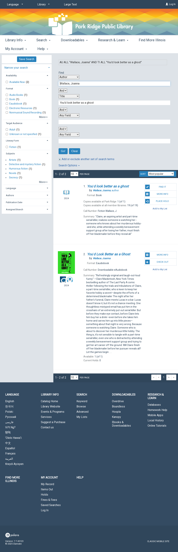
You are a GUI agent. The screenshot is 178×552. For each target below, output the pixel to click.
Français (10, 453)
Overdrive (118, 401)
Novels (12, 173)
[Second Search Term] (112, 103)
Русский (10, 417)
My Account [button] (49, 477)
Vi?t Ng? (10, 427)
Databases (154, 404)
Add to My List (160, 208)
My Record (47, 484)
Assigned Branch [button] (14, 209)
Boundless (118, 406)
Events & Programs (52, 411)
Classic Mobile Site (158, 541)
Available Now (17, 82)
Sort (143, 174)
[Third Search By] (69, 115)
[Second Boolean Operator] (63, 110)
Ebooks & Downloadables (121, 423)
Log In (172, 4)
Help (79, 477)
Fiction (13, 147)
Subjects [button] (10, 153)
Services (46, 417)
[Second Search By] (69, 96)
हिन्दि (8, 432)
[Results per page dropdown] (74, 174)
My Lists (81, 417)
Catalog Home (49, 401)
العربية (9, 458)
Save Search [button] (26, 59)
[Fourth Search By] (69, 135)
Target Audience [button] (14, 123)
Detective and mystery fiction (25, 164)
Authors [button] (10, 195)
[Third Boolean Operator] (63, 129)
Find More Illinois (12, 479)
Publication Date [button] (14, 202)
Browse (81, 406)
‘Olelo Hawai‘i (13, 437)
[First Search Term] (112, 84)
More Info (156, 194)
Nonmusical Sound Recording (25, 112)
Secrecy (13, 177)
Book (12, 99)
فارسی (9, 422)
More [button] (145, 49)
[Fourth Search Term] (112, 141)
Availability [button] (11, 75)
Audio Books (16, 95)
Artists (12, 160)
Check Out (156, 262)
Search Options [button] (69, 165)
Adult (12, 129)
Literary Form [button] (12, 140)
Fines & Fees (49, 499)
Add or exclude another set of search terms (86, 159)
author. (106, 190)
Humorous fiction (18, 168)
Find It (155, 187)
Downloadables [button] (74, 48)
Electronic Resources (21, 108)
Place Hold (157, 201)
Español (10, 448)
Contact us (47, 427)
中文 (8, 443)
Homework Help (157, 410)
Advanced (82, 411)
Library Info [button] (15, 48)
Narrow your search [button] (16, 67)
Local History (156, 420)
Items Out (47, 489)
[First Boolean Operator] (63, 91)
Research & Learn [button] (113, 48)
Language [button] (11, 188)
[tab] (27, 67)
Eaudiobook (16, 103)
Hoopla (116, 411)
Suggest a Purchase (53, 422)
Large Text (70, 4)
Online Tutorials (157, 425)
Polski (9, 411)
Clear (74, 151)
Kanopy (116, 417)
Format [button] (9, 88)
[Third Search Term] (112, 122)
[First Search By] (69, 77)
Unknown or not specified (23, 134)
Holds (44, 494)
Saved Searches (51, 505)
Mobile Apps (155, 415)
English (9, 401)
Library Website (50, 406)
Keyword (81, 401)
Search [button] (43, 48)
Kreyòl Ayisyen (14, 464)
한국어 (9, 406)
